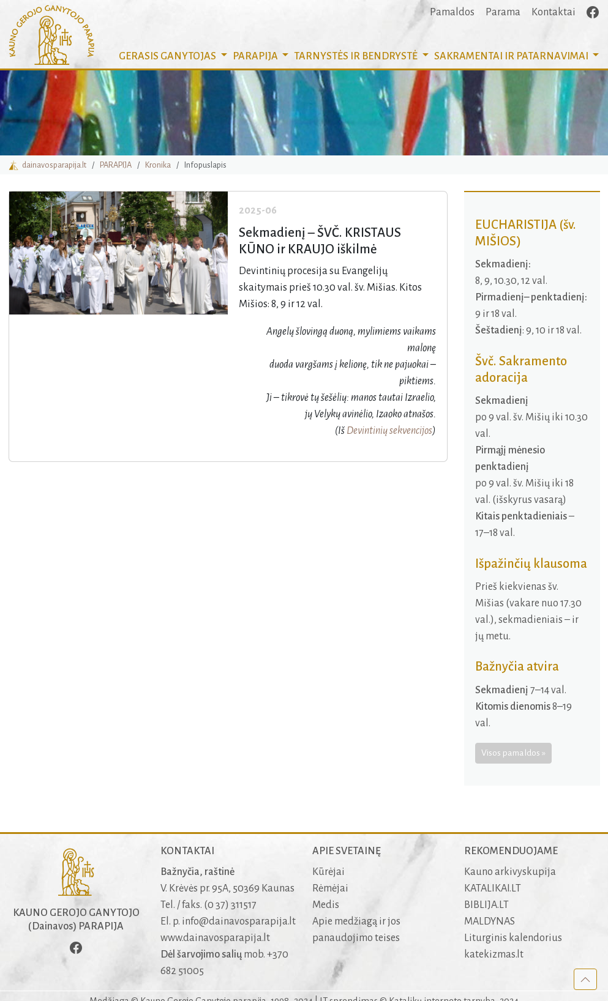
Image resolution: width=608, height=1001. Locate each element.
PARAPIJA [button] (256, 56)
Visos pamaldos (510, 752)
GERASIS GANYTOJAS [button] (168, 56)
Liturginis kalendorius (513, 937)
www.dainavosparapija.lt (215, 937)
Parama (503, 12)
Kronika (158, 164)
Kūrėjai (328, 871)
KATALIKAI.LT (492, 888)
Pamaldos (452, 12)
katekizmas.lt (494, 954)
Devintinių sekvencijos (389, 430)
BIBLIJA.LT (486, 904)
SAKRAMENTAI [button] (512, 56)
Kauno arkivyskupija (510, 871)
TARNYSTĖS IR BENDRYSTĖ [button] (356, 56)
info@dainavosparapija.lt (239, 921)
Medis (325, 904)
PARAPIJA (116, 164)
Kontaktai (553, 12)
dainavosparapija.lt (47, 164)
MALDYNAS (489, 921)
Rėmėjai (330, 888)
